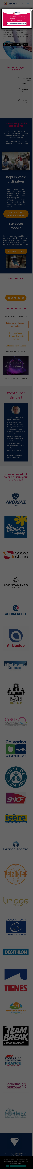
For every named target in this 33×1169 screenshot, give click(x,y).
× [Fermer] (31, 9)
